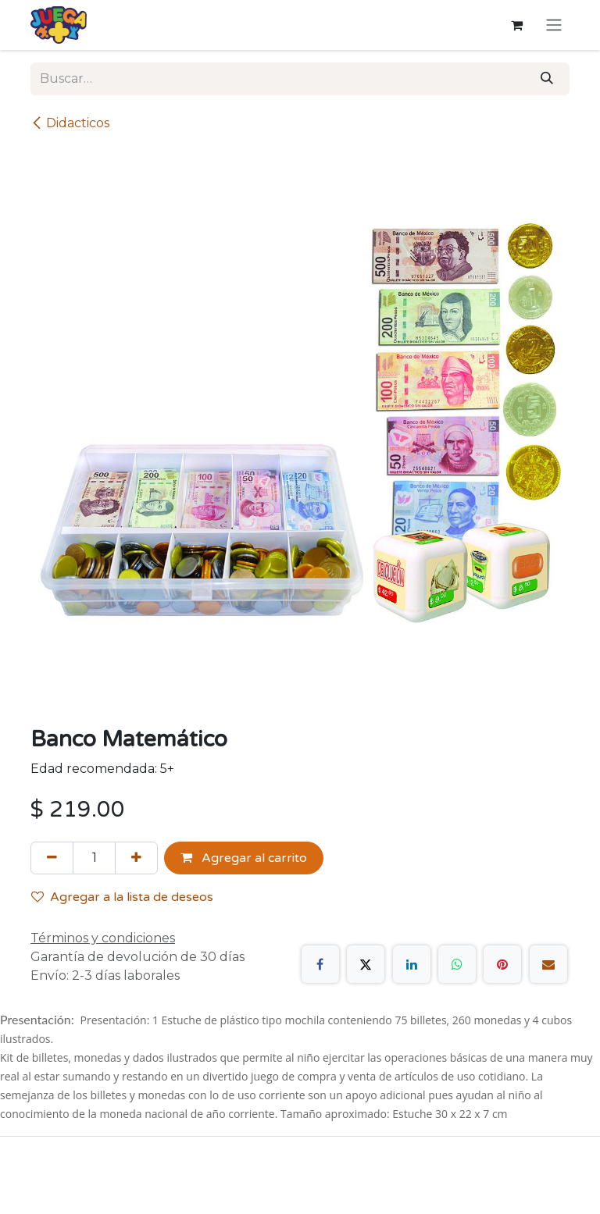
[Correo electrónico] (548, 964)
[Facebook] (320, 964)
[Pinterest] (502, 964)
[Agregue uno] (136, 858)
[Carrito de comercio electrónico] (516, 25)
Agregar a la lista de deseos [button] (122, 897)
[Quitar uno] (51, 858)
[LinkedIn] (411, 964)
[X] (365, 964)
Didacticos (69, 123)
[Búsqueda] (547, 78)
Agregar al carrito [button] (243, 858)
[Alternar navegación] (554, 25)
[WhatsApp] (457, 964)
